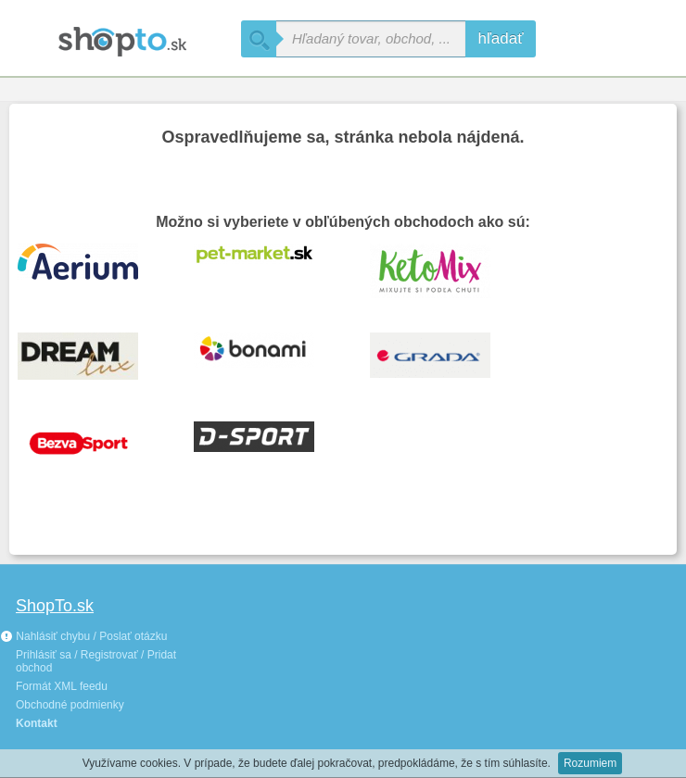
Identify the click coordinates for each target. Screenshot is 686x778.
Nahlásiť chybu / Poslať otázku (83, 636)
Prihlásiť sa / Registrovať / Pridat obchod (96, 661)
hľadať (500, 38)
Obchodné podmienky (70, 704)
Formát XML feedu (62, 686)
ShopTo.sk (55, 605)
